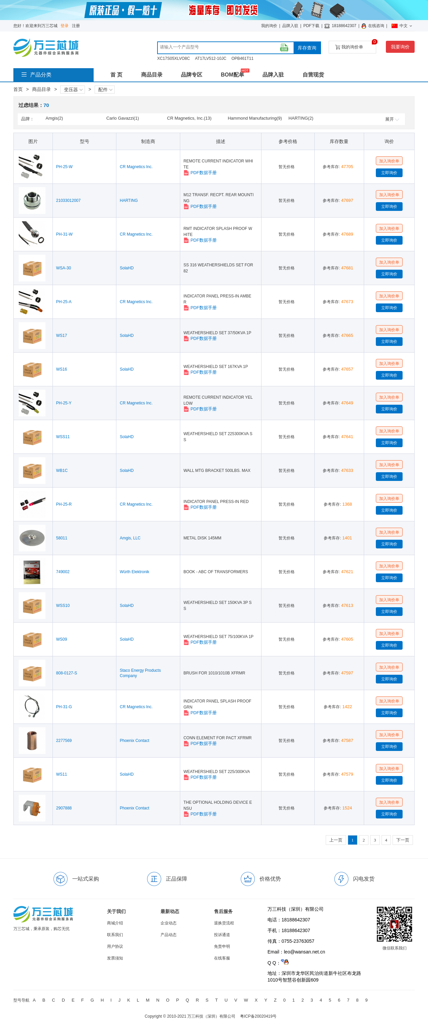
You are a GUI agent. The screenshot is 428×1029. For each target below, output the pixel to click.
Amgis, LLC (130, 538)
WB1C (62, 470)
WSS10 (63, 605)
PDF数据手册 (200, 172)
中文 (402, 25)
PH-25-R (64, 504)
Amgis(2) (54, 118)
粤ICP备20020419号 (258, 1016)
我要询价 (400, 46)
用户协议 (115, 946)
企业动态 (168, 923)
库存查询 (307, 47)
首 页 (116, 75)
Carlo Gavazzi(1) (122, 118)
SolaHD (126, 268)
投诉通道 (222, 934)
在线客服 (222, 958)
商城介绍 (115, 923)
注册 (76, 25)
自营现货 (313, 75)
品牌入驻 (290, 25)
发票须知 (115, 958)
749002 (63, 571)
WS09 (61, 639)
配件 (105, 89)
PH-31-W (64, 234)
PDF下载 (311, 25)
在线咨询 (376, 25)
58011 (61, 538)
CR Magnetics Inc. (136, 166)
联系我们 (115, 934)
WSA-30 (63, 268)
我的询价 (269, 25)
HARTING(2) (301, 118)
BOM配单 (232, 75)
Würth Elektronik (134, 571)
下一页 (402, 840)
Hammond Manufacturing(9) (255, 118)
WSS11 (63, 436)
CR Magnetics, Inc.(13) (189, 118)
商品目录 (152, 75)
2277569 (64, 740)
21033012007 (68, 200)
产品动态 (168, 934)
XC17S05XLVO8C (173, 58)
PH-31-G (64, 706)
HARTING (129, 200)
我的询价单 (355, 45)
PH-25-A (64, 301)
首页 (18, 89)
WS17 (61, 335)
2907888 (64, 808)
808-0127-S (66, 673)
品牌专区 (191, 75)
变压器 (73, 89)
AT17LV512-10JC (210, 58)
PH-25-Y (64, 403)
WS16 (61, 369)
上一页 (335, 840)
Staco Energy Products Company (140, 673)
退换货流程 (224, 923)
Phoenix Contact (134, 740)
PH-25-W (64, 166)
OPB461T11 (242, 58)
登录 (65, 25)
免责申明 (222, 946)
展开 (392, 119)
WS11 (61, 774)
